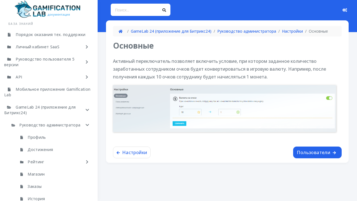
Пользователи (316, 152)
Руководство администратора (246, 31)
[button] (47, 47)
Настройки (292, 31)
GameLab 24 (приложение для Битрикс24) (171, 31)
